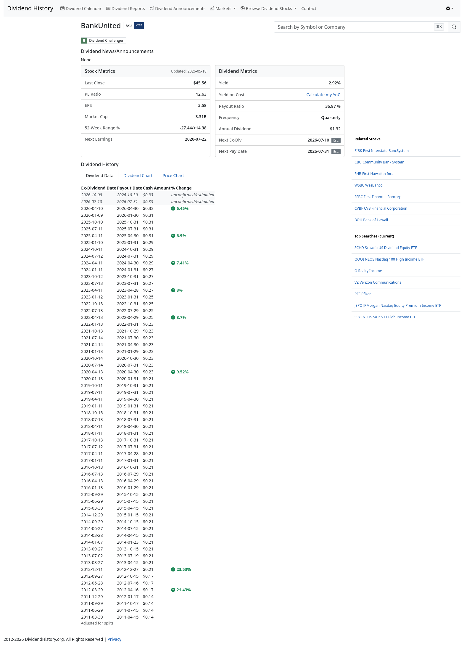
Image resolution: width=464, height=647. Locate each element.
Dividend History (30, 8)
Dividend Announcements (177, 8)
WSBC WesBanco (369, 185)
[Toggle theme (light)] (450, 8)
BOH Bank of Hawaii (371, 219)
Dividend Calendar (81, 8)
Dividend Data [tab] (99, 175)
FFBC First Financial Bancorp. (378, 196)
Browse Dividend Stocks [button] (267, 8)
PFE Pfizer (363, 293)
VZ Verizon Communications (378, 282)
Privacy (114, 639)
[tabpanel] (212, 405)
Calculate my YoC (323, 94)
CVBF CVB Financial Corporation (381, 208)
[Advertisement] (39, 126)
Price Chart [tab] (173, 175)
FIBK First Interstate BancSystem (382, 150)
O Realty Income (368, 270)
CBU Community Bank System (379, 162)
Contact (308, 8)
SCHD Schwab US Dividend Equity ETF (386, 247)
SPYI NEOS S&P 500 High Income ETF (385, 317)
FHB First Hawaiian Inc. (374, 173)
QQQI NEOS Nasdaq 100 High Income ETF (389, 259)
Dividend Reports (125, 8)
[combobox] (361, 27)
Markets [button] (221, 8)
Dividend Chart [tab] (137, 175)
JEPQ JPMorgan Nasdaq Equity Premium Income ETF (398, 305)
